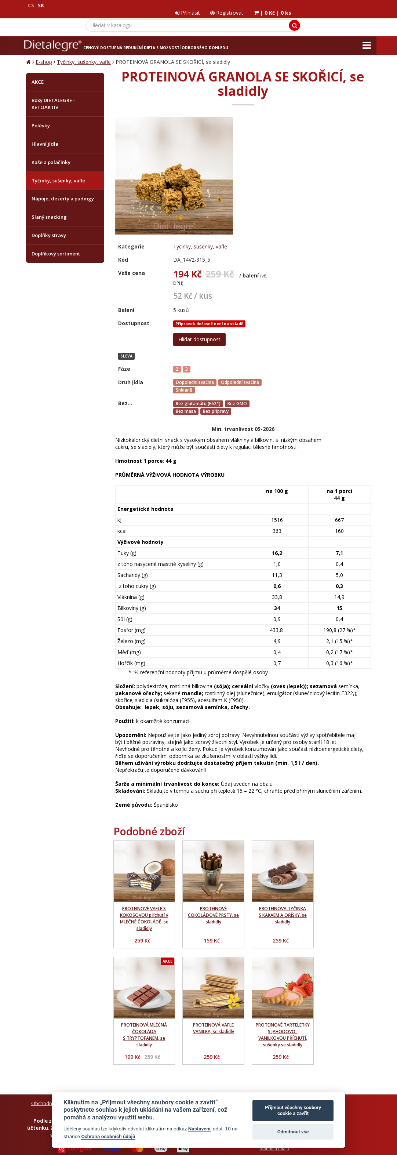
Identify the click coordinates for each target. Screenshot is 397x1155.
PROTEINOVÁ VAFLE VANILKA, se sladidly (142, 899)
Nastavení (199, 1129)
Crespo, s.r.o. (356, 1102)
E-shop (44, 54)
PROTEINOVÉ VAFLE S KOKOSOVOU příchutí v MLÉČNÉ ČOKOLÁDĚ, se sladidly (143, 786)
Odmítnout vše (293, 1131)
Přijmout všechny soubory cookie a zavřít (293, 1110)
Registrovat (304, 5)
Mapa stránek (41, 1102)
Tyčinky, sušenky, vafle (84, 54)
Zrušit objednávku (124, 988)
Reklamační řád (196, 981)
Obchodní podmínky (54, 981)
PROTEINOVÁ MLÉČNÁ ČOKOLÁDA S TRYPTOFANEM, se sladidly (343, 786)
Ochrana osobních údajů (109, 981)
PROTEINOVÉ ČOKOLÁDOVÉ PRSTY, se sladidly (209, 782)
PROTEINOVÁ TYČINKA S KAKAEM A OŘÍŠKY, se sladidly (276, 782)
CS (31, 5)
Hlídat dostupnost (310, 208)
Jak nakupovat (158, 981)
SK (41, 5)
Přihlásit (264, 5)
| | (351, 5)
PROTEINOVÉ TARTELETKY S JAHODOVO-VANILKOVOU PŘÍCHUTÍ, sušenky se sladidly (209, 909)
